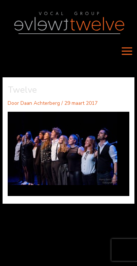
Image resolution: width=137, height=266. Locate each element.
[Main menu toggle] (127, 51)
